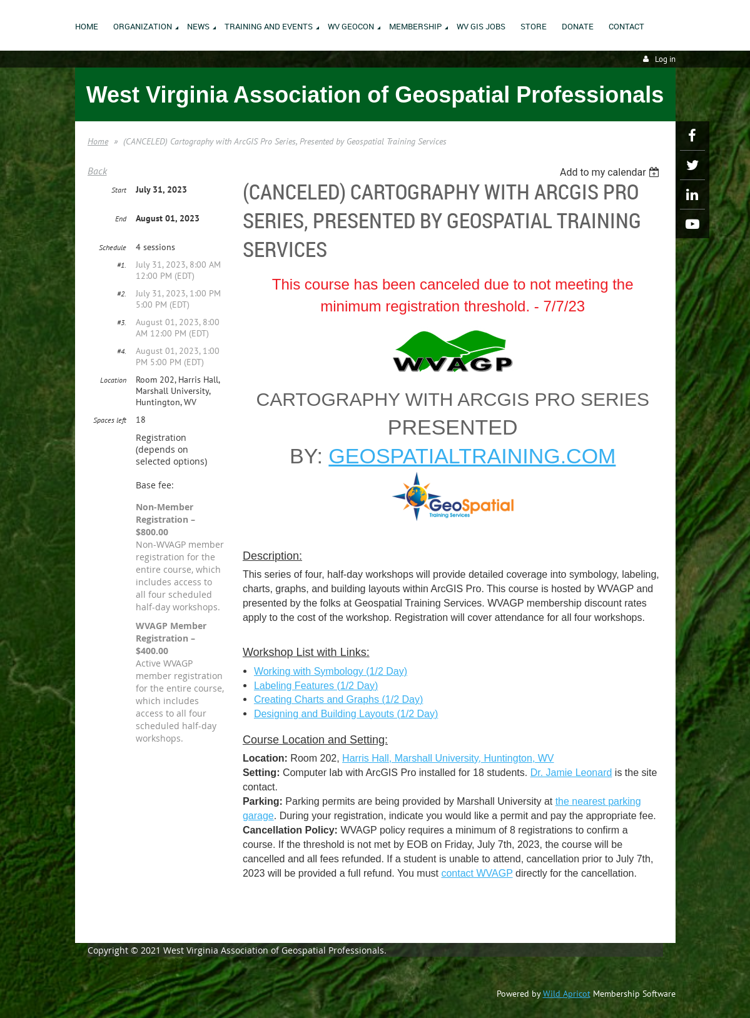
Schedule (112, 247)
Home (98, 141)
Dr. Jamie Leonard (571, 772)
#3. (121, 322)
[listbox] (611, 172)
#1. (121, 265)
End (120, 218)
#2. (121, 293)
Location (113, 380)
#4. (121, 351)
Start (118, 189)
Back (97, 170)
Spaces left (109, 420)
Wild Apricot (566, 993)
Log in (665, 59)
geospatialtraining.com (472, 456)
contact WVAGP (476, 873)
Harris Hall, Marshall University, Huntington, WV (448, 758)
